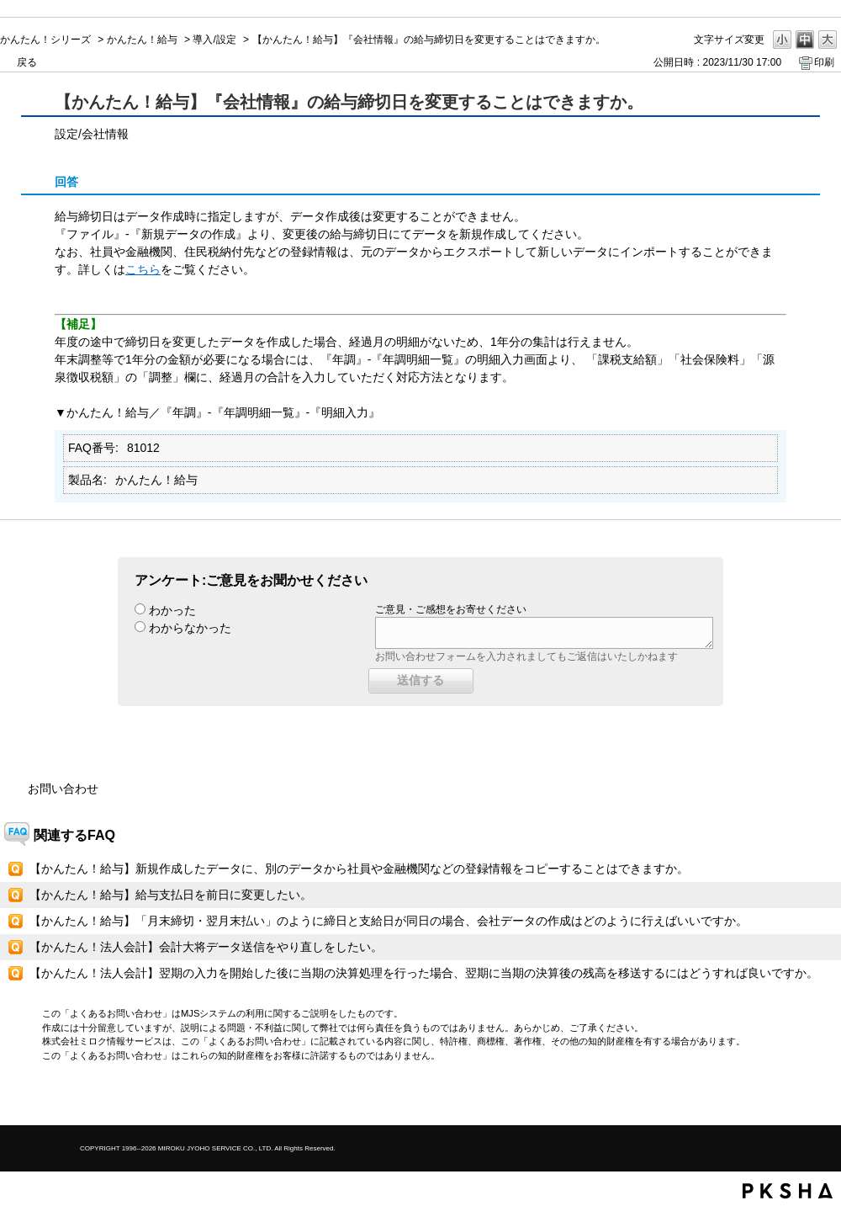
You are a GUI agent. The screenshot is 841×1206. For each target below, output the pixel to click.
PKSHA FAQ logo (788, 1191)
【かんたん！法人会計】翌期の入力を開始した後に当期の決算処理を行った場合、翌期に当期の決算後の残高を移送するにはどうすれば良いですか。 (423, 973)
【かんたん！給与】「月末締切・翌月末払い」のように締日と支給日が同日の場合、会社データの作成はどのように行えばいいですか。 (388, 920)
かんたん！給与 (142, 39)
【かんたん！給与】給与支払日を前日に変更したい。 (170, 894)
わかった (172, 610)
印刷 (824, 62)
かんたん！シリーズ (45, 39)
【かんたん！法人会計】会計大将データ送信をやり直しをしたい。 (206, 947)
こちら (143, 269)
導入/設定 (214, 39)
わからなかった (190, 628)
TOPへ (799, 1098)
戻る (27, 62)
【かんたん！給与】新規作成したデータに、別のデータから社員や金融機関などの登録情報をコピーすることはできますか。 (359, 868)
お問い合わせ (63, 788)
